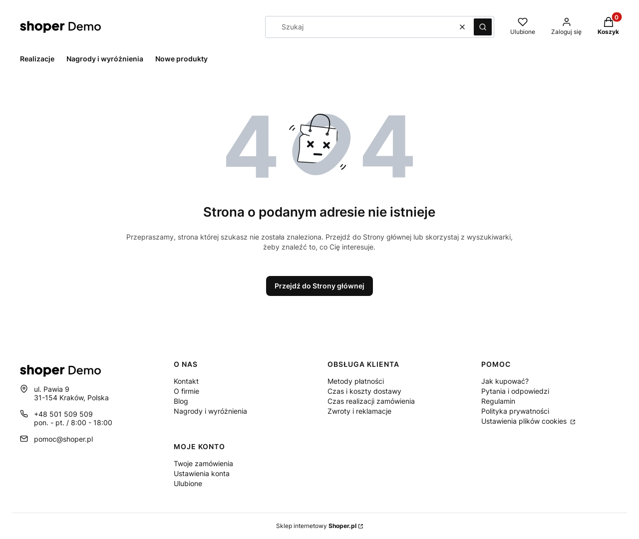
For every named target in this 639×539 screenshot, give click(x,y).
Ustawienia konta (202, 473)
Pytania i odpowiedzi (515, 391)
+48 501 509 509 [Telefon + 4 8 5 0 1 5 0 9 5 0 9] (63, 414)
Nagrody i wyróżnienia (210, 411)
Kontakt (186, 381)
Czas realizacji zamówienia (371, 401)
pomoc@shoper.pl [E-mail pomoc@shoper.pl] (63, 439)
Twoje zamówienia (203, 463)
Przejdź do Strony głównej (319, 285)
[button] (483, 26)
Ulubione (188, 483)
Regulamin (498, 401)
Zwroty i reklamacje (359, 411)
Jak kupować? (505, 381)
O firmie (186, 391)
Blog (181, 401)
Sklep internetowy (316, 526)
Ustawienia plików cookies (525, 421)
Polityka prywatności (515, 411)
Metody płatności (355, 381)
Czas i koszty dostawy (364, 391)
